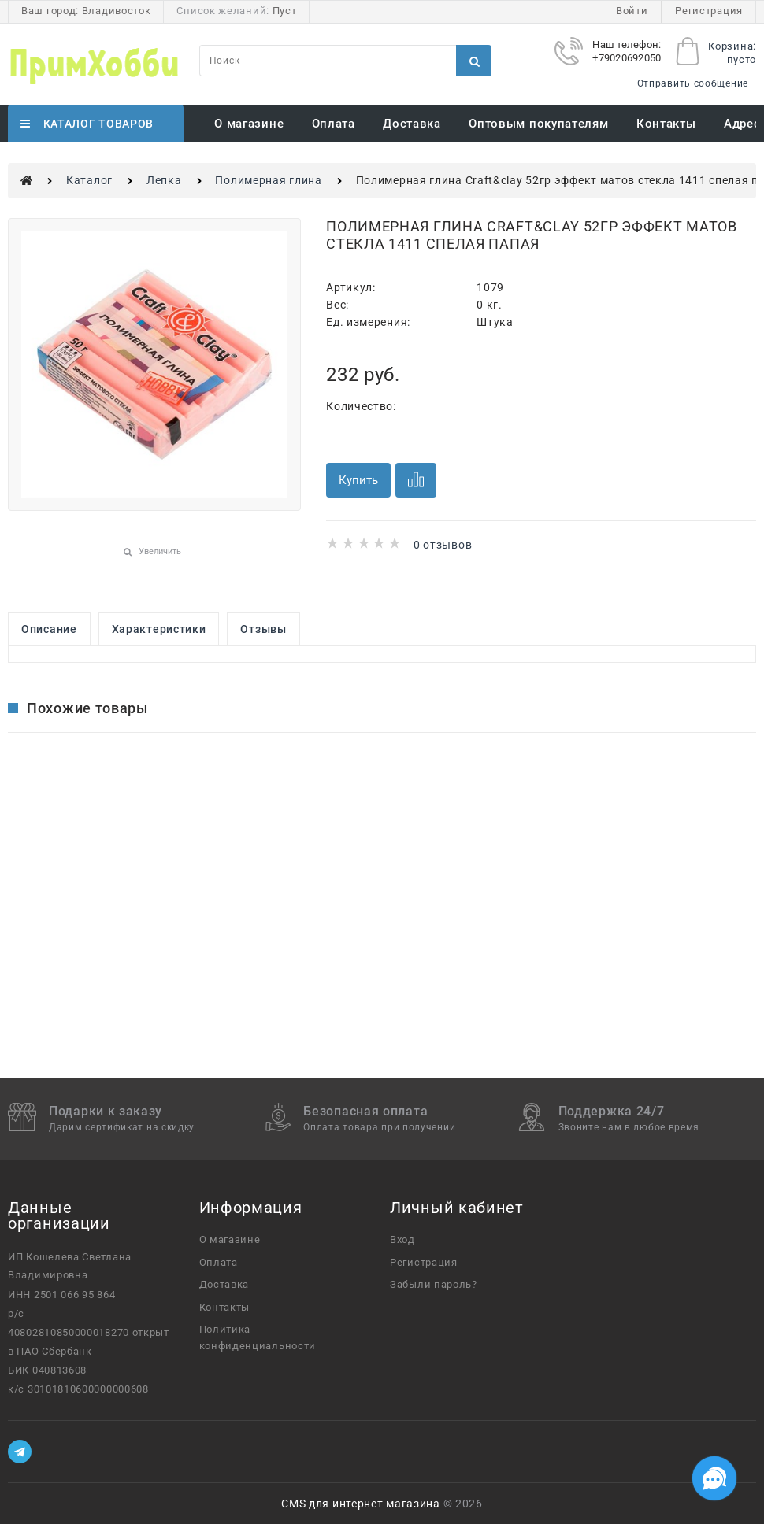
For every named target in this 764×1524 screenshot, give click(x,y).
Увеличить (160, 551)
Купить (358, 480)
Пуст (285, 11)
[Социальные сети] (714, 1478)
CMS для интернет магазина (360, 1503)
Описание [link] (49, 629)
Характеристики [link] (159, 629)
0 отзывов (443, 544)
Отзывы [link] (263, 629)
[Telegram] (20, 1451)
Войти (632, 11)
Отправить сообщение (692, 83)
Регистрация (709, 11)
